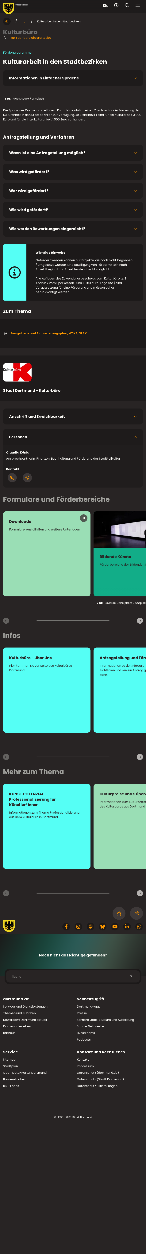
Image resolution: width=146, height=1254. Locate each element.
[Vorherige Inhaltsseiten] (6, 1021)
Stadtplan (10, 1193)
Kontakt (83, 1187)
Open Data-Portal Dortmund (25, 1200)
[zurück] (6, 748)
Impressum (85, 1193)
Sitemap (9, 1187)
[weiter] (140, 748)
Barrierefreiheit (14, 1207)
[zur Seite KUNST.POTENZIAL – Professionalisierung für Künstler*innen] (46, 953)
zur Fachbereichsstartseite (27, 38)
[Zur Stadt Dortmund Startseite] (15, 8)
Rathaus (9, 1160)
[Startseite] (7, 21)
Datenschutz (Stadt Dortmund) (100, 1207)
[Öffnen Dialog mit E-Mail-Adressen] (27, 605)
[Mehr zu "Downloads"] (46, 681)
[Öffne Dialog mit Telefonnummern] (12, 605)
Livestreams (86, 1160)
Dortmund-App (88, 1134)
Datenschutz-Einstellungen (97, 1213)
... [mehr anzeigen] (24, 21)
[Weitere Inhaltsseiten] (140, 1021)
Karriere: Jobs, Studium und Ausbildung (105, 1147)
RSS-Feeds (11, 1213)
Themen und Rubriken (19, 1140)
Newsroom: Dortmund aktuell (25, 1147)
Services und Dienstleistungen (25, 1134)
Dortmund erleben (17, 1154)
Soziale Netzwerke (90, 1154)
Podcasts (84, 1167)
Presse (82, 1140)
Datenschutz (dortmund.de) (98, 1200)
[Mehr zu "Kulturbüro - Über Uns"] (46, 817)
